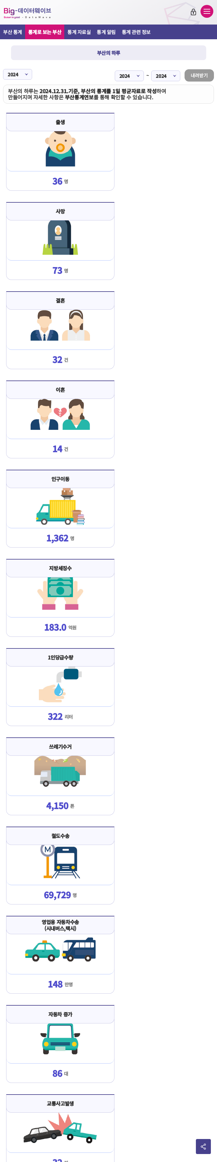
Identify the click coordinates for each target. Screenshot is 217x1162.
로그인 (193, 12)
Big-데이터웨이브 (27, 13)
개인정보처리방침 (123, 1088)
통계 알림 (106, 32)
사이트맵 (152, 1088)
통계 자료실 (79, 32)
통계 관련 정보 (136, 32)
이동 (175, 1107)
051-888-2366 (107, 1132)
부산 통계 (12, 32)
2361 (135, 1132)
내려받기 (199, 75)
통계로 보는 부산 (45, 32)
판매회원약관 (90, 1088)
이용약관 (65, 1088)
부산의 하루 (108, 52)
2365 (125, 1132)
